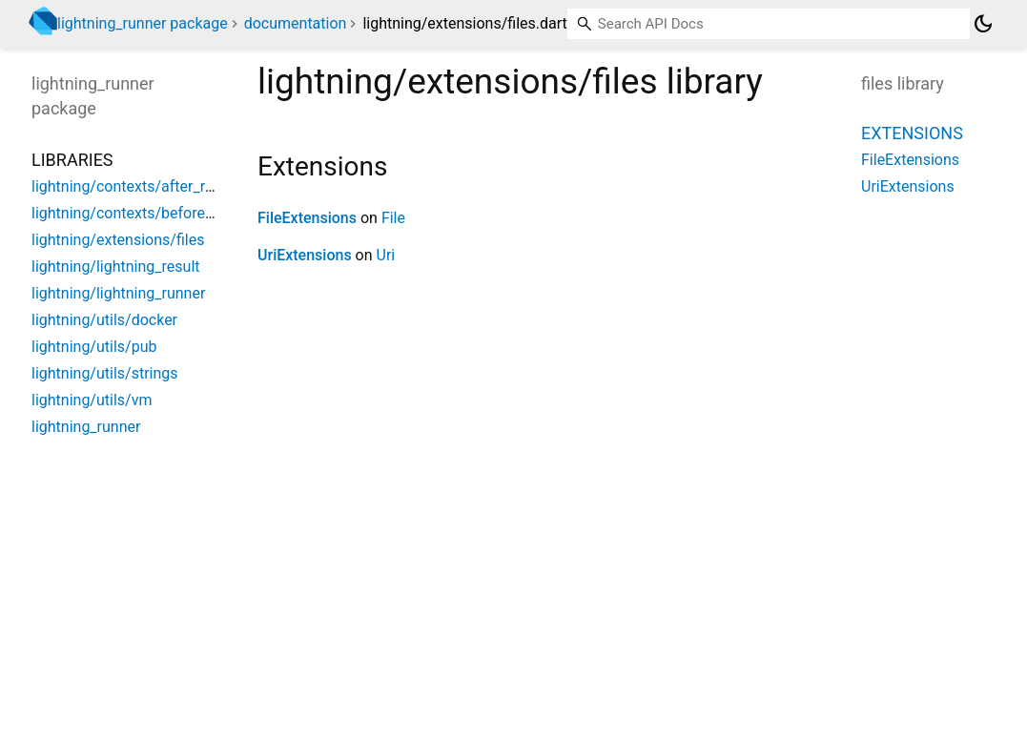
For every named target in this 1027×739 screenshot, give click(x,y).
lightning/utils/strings (104, 373)
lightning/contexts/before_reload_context (171, 213)
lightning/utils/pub (93, 347)
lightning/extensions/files (117, 240)
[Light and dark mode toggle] (983, 24)
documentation (295, 23)
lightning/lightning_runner (118, 293)
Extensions (912, 133)
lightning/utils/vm (91, 400)
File (393, 218)
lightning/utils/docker (104, 320)
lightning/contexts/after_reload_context (165, 186)
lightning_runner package (142, 23)
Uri (386, 255)
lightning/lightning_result (115, 266)
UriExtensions (304, 255)
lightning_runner (85, 427)
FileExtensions (307, 218)
